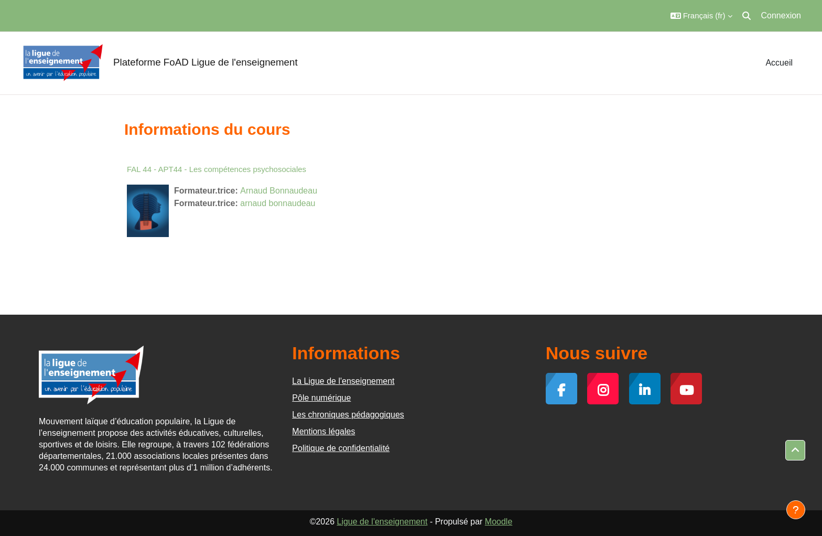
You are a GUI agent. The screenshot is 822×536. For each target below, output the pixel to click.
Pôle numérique (321, 397)
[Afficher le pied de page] (795, 509)
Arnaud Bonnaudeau (278, 190)
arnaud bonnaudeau (277, 203)
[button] (701, 15)
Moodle (498, 521)
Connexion (781, 15)
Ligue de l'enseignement (382, 521)
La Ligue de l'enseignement (343, 381)
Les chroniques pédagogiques (348, 414)
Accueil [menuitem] (779, 62)
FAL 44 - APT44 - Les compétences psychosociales (216, 169)
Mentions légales (323, 431)
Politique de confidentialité (341, 448)
